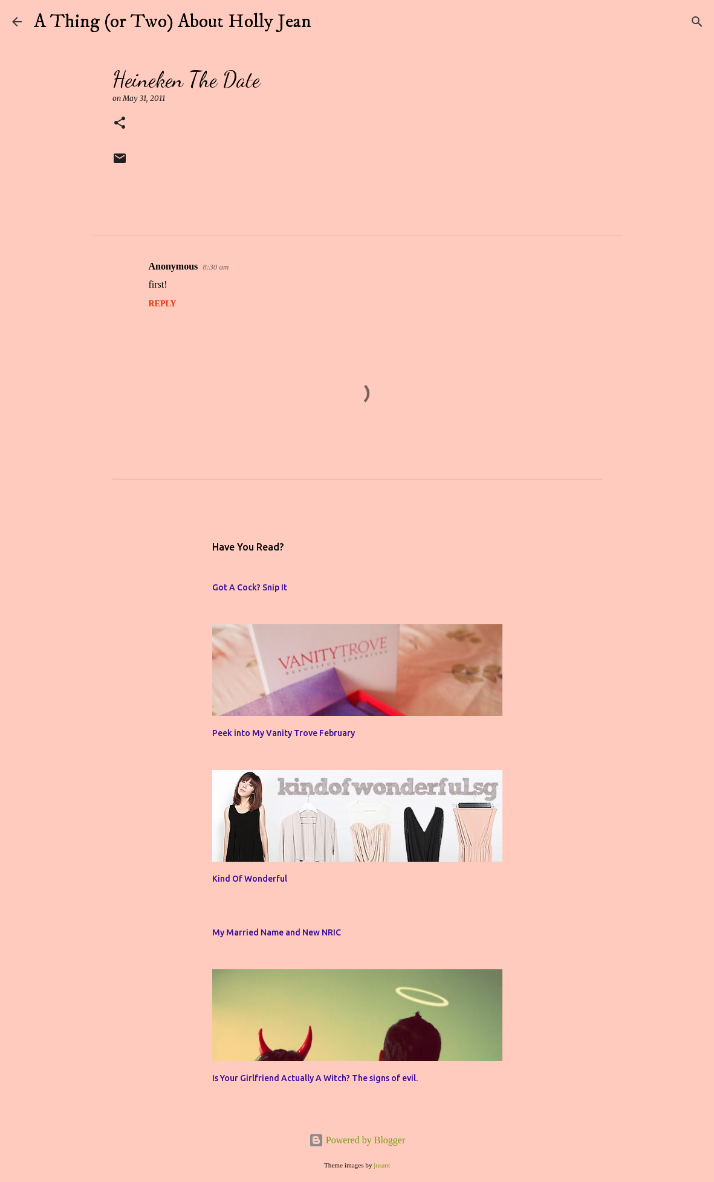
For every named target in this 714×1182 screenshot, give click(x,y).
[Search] (328, 21)
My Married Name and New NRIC (276, 932)
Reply (163, 303)
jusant (382, 1165)
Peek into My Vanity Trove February (283, 733)
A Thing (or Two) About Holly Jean (172, 22)
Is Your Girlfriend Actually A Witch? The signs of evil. (315, 1078)
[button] (119, 123)
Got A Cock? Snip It (249, 587)
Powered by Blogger (357, 1140)
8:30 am (216, 266)
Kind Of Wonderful (249, 878)
